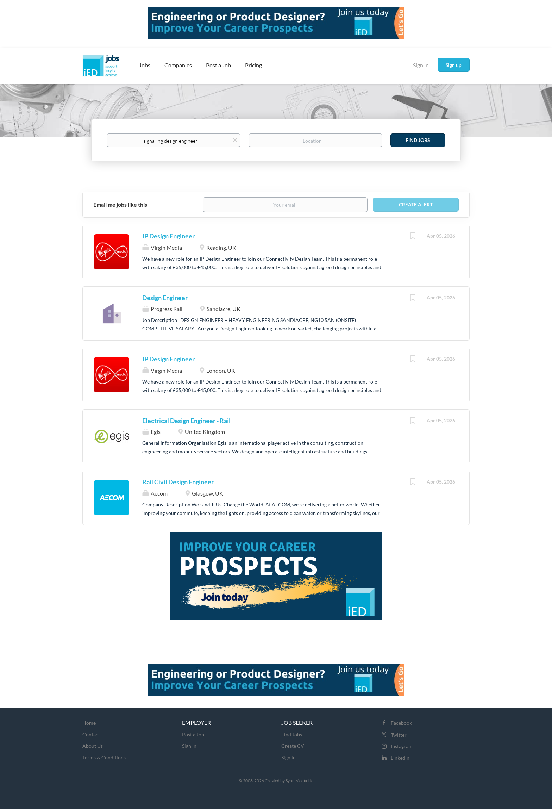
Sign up (454, 65)
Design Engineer (165, 297)
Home (89, 723)
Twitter (399, 735)
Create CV (292, 746)
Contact (91, 735)
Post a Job (193, 735)
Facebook (401, 723)
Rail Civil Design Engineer (178, 482)
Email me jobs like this (120, 204)
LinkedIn (400, 758)
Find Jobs (418, 140)
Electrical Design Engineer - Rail (186, 420)
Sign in (421, 65)
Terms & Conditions (104, 757)
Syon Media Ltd (300, 780)
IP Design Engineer (168, 236)
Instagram (402, 746)
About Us (92, 746)
